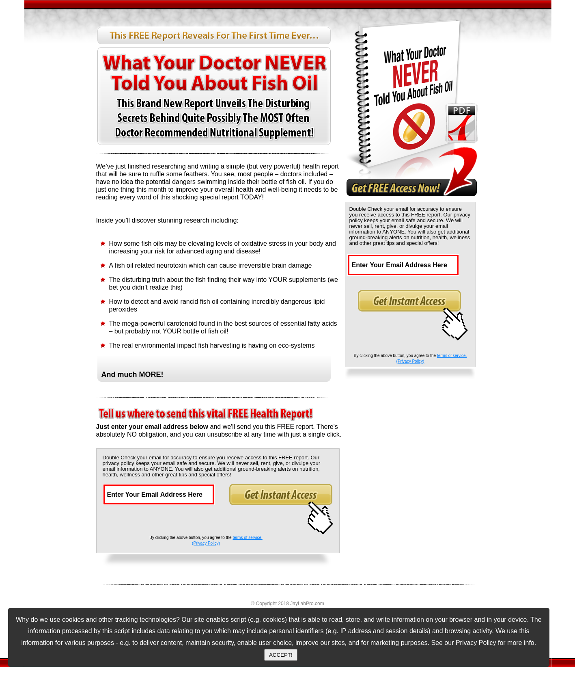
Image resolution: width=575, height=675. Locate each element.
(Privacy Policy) (206, 543)
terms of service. (247, 537)
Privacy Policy (476, 642)
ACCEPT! (281, 655)
